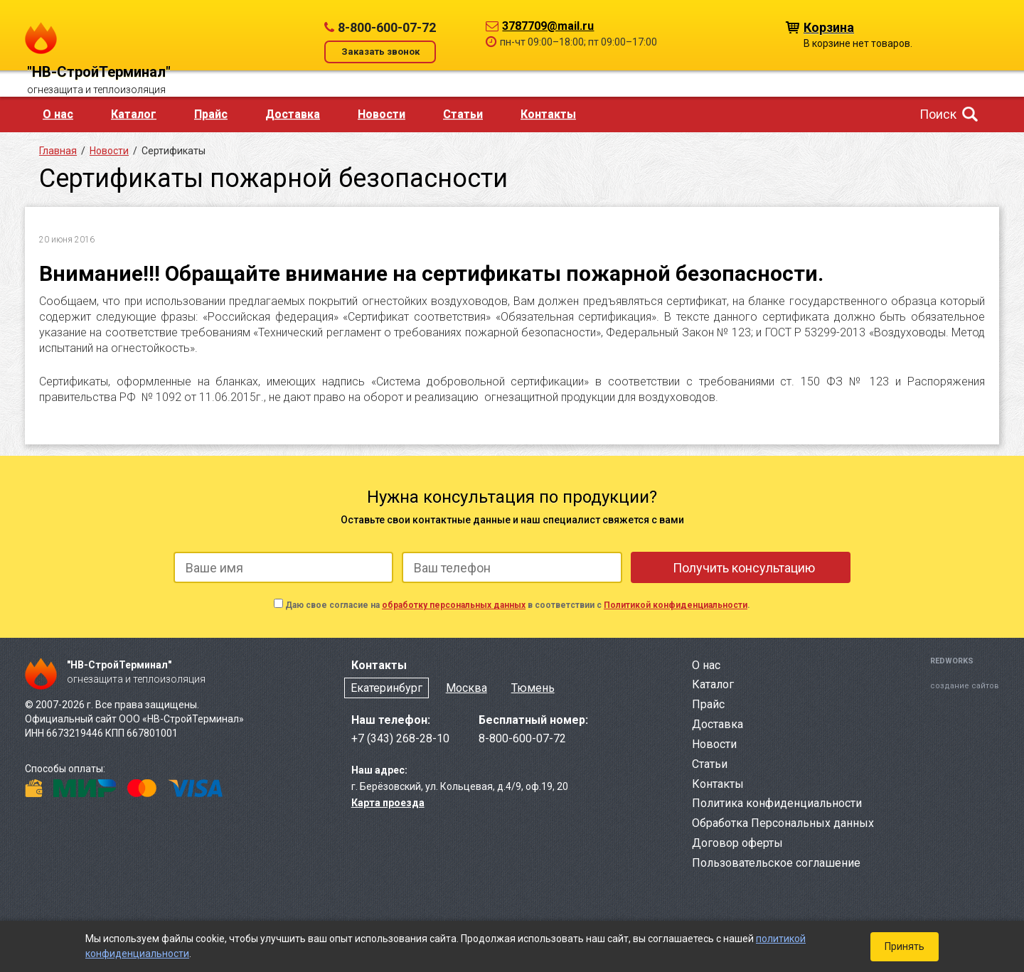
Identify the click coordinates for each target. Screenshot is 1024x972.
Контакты (548, 114)
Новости (381, 114)
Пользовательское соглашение (776, 863)
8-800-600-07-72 (387, 27)
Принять (904, 946)
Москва (466, 688)
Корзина (829, 26)
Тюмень (533, 688)
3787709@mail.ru (548, 26)
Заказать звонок (380, 51)
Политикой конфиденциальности (675, 605)
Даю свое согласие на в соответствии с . (517, 605)
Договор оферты (737, 843)
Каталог (133, 114)
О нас (58, 114)
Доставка (292, 114)
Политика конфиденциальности (777, 803)
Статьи (463, 114)
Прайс (211, 114)
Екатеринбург (386, 688)
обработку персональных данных (454, 605)
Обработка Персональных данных (783, 823)
